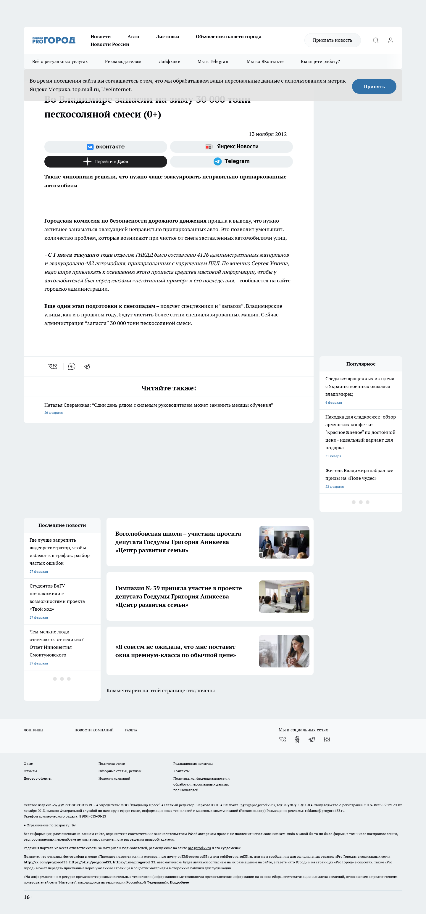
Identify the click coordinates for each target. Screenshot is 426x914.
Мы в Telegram (214, 61)
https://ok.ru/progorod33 (90, 862)
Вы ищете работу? (320, 61)
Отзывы (30, 771)
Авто (133, 36)
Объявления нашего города (229, 36)
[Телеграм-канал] (231, 162)
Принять (374, 86)
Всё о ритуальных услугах (60, 61)
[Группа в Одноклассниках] (297, 739)
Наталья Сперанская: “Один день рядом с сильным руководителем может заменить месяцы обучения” (168, 409)
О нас (28, 763)
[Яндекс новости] (231, 147)
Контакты (181, 771)
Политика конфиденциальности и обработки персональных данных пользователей (201, 784)
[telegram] (89, 366)
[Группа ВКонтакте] (105, 147)
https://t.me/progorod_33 (134, 862)
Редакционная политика (193, 763)
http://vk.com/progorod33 (45, 862)
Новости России (110, 44)
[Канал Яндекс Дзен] (105, 162)
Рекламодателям (123, 61)
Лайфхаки (169, 61)
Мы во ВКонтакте (265, 61)
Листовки (167, 36)
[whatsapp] (71, 366)
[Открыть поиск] (376, 40)
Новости (101, 36)
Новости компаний (114, 778)
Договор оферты (37, 778)
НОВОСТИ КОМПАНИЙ (94, 730)
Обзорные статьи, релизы (120, 771)
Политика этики (112, 763)
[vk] (53, 366)
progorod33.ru (199, 848)
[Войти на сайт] (390, 40)
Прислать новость (332, 40)
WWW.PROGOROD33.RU (73, 805)
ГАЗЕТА (131, 730)
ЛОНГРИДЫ (33, 730)
